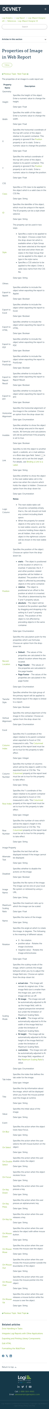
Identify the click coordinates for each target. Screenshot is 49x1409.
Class (4, 194)
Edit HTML (6, 1343)
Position (38, 139)
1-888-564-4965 (26, 1391)
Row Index (7, 804)
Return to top (9, 1367)
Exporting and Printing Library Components (21, 1338)
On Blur (5, 1132)
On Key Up (7, 1219)
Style (4, 252)
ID (3, 213)
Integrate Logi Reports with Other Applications (22, 1333)
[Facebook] (3, 1356)
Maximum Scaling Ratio (32, 1059)
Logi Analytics (7, 18)
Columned (38, 743)
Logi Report (20, 18)
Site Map (32, 1406)
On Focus (6, 1177)
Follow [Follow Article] (7, 65)
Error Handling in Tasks (12, 1328)
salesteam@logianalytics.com (27, 1394)
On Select (6, 1147)
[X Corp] (7, 1356)
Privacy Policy (23, 1406)
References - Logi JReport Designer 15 (22, 21)
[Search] (24, 26)
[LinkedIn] (11, 1356)
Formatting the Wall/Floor (13, 1348)
